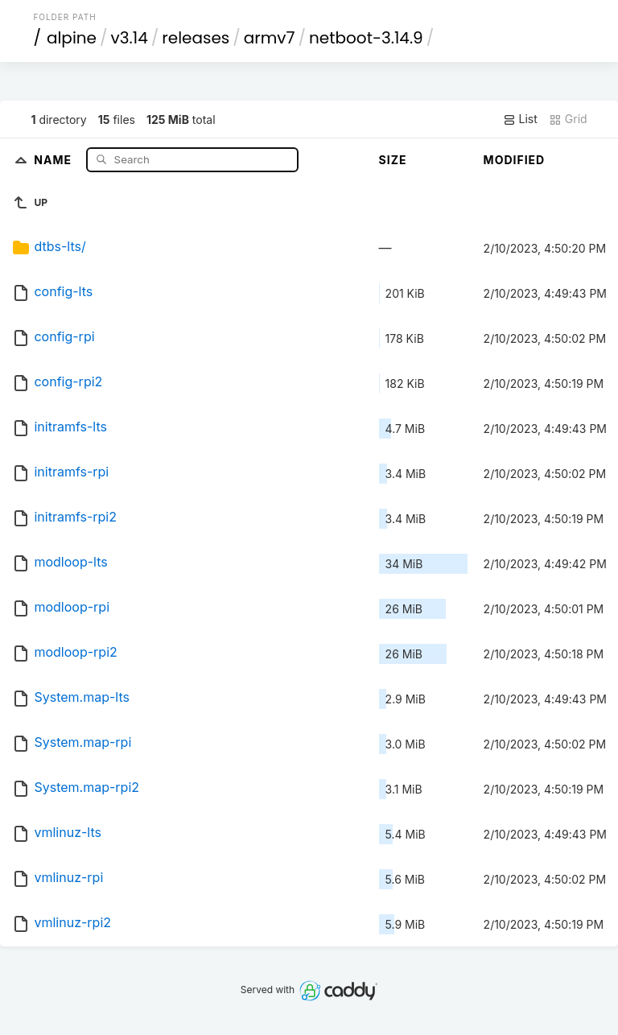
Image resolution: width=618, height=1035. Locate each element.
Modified (515, 160)
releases (195, 38)
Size (393, 160)
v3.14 (129, 38)
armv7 (269, 38)
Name (54, 159)
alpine (72, 38)
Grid (568, 119)
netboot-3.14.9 (366, 38)
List (520, 119)
